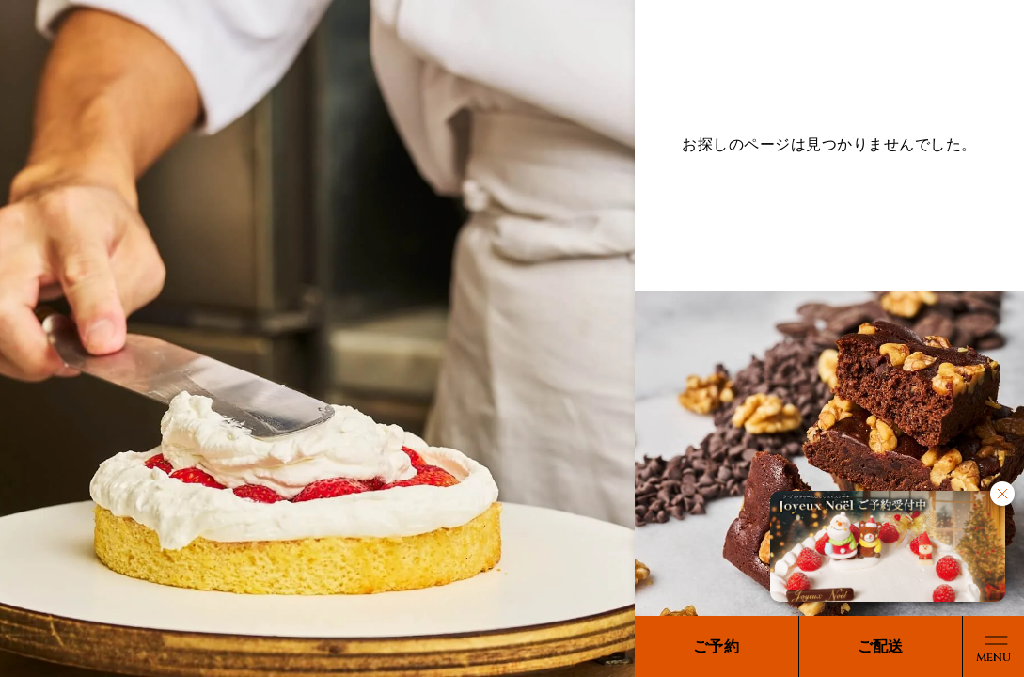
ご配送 (881, 646)
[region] (512, 338)
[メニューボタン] (993, 646)
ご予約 (716, 646)
